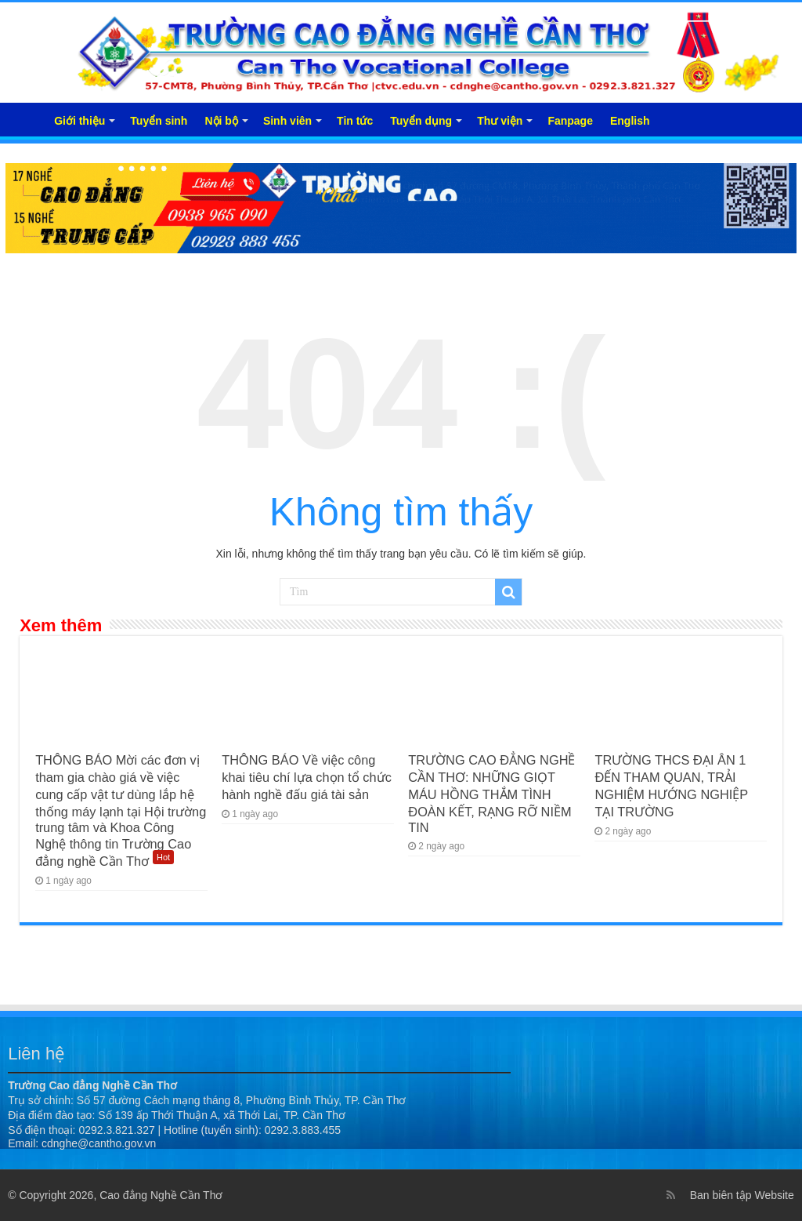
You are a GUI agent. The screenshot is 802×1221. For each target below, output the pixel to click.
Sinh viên (287, 120)
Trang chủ (24, 119)
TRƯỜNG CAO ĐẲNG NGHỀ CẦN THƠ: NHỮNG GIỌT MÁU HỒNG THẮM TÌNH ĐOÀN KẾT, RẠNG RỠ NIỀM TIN (491, 793)
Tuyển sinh (158, 120)
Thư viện (499, 120)
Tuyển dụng (421, 120)
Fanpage (570, 120)
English (630, 120)
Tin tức (355, 120)
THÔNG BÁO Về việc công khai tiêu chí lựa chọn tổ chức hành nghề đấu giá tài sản (307, 777)
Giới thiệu (79, 120)
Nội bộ (220, 120)
